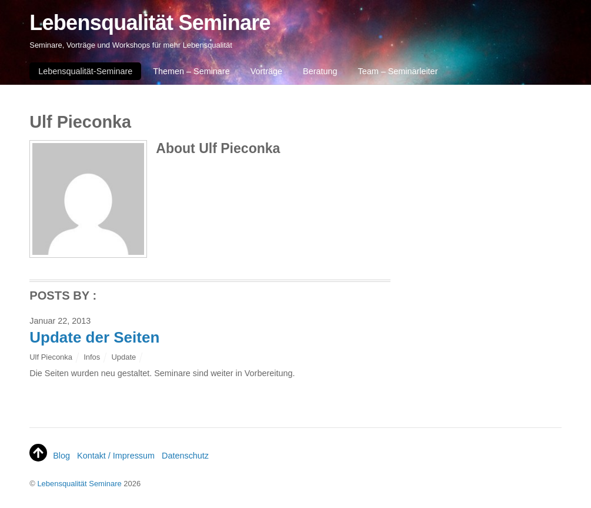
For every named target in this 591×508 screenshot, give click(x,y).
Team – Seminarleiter (398, 71)
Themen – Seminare (191, 71)
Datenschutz (185, 455)
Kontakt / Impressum (116, 455)
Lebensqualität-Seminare (85, 71)
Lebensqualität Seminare (79, 483)
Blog (61, 455)
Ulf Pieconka (50, 357)
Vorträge (266, 71)
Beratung (320, 71)
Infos (92, 357)
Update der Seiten (94, 337)
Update (123, 357)
